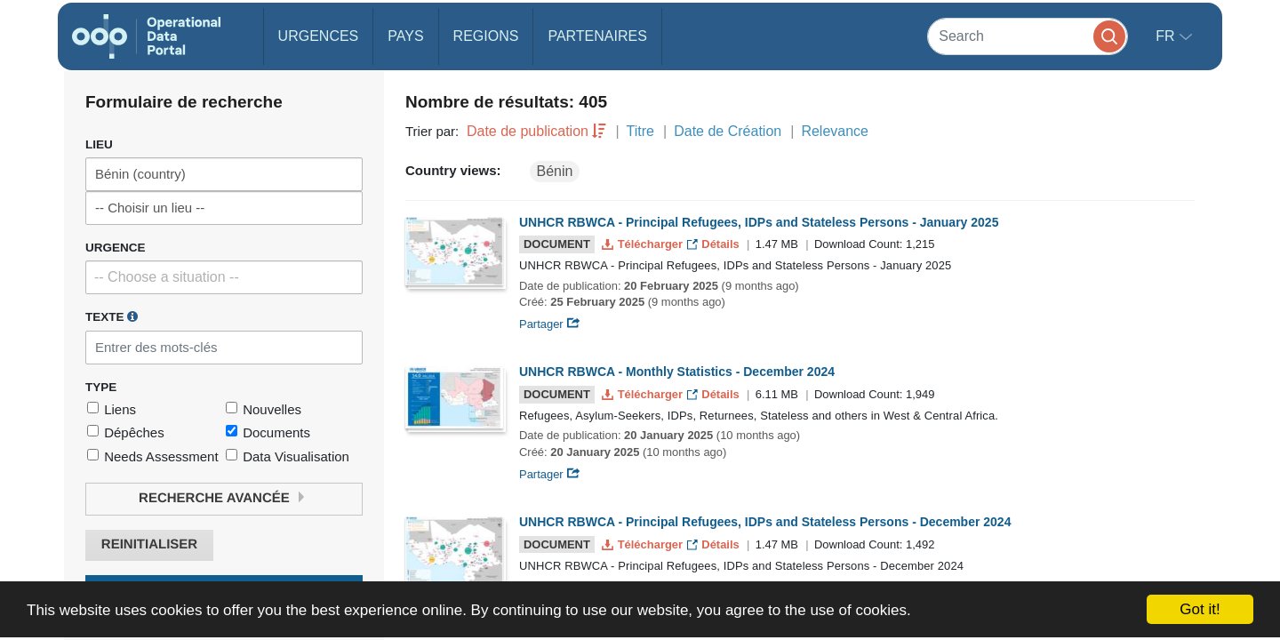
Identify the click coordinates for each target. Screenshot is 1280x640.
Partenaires (597, 36)
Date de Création (727, 131)
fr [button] (1167, 36)
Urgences (318, 36)
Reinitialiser (149, 544)
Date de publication (527, 131)
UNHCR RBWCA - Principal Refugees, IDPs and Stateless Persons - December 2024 (765, 522)
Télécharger (643, 244)
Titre (640, 131)
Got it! (1200, 609)
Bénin (555, 171)
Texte (111, 316)
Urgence (115, 247)
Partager (549, 324)
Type (100, 387)
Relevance (834, 131)
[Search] (1027, 36)
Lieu (99, 144)
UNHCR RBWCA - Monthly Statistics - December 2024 (677, 371)
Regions (486, 36)
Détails (715, 244)
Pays (405, 36)
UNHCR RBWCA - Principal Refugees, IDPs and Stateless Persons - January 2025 (758, 222)
